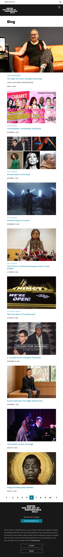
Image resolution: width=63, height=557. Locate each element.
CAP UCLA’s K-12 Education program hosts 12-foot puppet (28, 267)
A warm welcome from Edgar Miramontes (24, 401)
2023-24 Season (12, 126)
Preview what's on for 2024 (18, 174)
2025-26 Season (14, 75)
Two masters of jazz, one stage (20, 444)
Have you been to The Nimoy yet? (21, 314)
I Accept (31, 545)
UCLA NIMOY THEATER (13, 311)
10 (50, 498)
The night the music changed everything (24, 79)
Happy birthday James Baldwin (20, 487)
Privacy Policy (36, 540)
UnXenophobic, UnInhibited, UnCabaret (24, 128)
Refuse (31, 551)
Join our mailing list (31, 521)
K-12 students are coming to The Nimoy (24, 357)
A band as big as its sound (18, 220)
